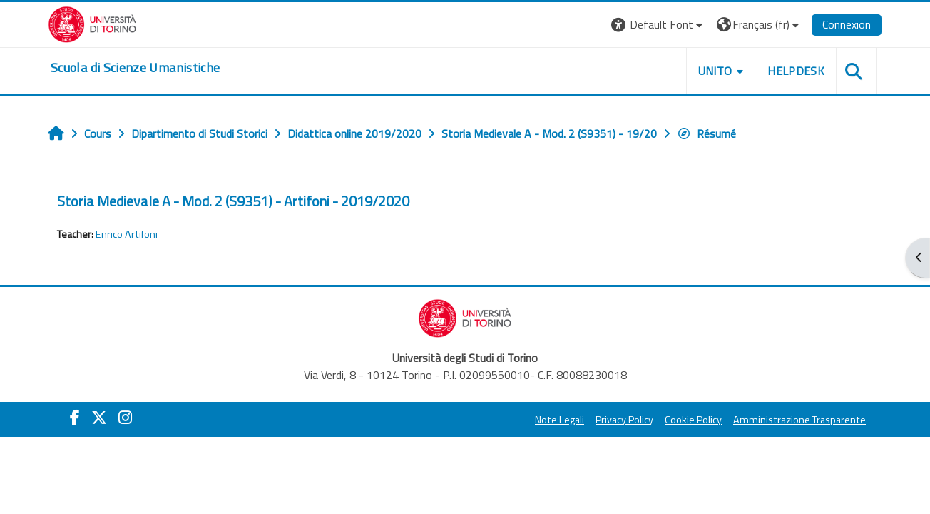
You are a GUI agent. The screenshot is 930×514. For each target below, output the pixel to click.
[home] (135, 68)
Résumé (706, 133)
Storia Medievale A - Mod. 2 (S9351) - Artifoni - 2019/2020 (233, 201)
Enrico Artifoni (127, 234)
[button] (658, 25)
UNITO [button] (715, 70)
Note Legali (559, 420)
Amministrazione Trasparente (799, 420)
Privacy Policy (624, 420)
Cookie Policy (693, 420)
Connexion (846, 24)
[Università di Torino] (92, 22)
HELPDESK (795, 70)
